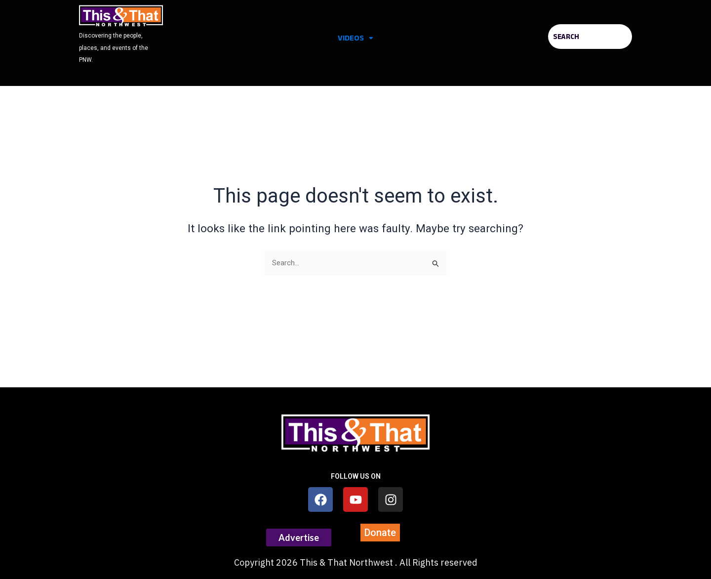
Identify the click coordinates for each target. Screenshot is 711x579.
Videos (355, 38)
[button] (355, 38)
